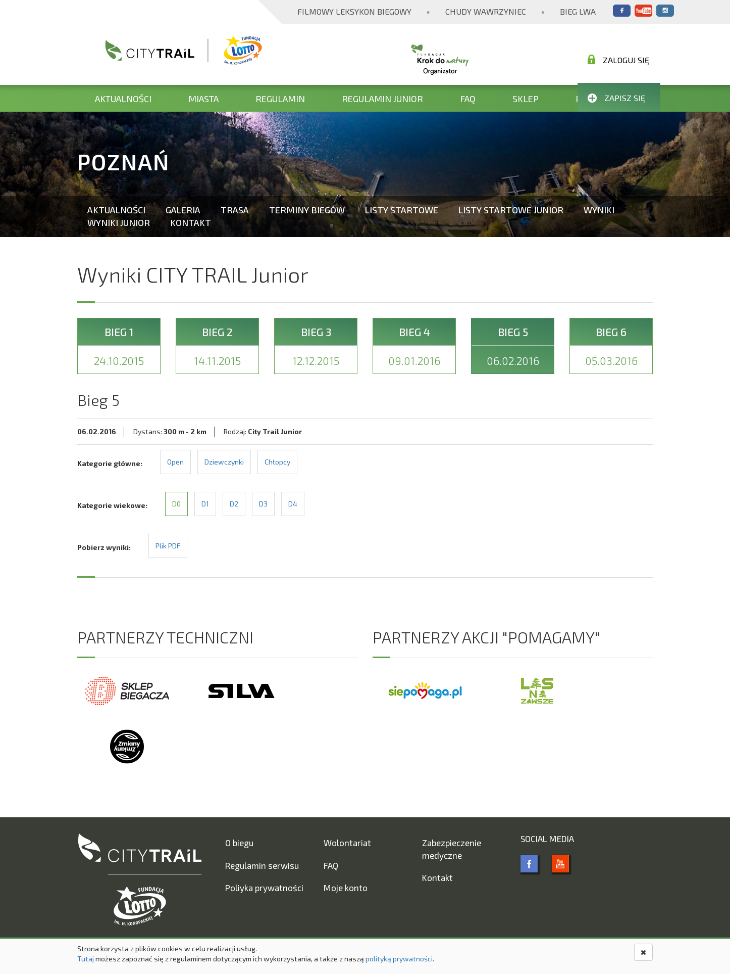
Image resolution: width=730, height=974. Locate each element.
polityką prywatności (399, 958)
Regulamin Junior (382, 98)
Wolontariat (347, 843)
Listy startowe (401, 209)
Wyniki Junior (118, 222)
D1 (205, 503)
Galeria (183, 209)
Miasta (203, 98)
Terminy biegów (307, 209)
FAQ (468, 98)
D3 (263, 503)
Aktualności (123, 98)
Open (175, 461)
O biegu (239, 843)
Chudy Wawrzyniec (485, 11)
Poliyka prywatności (264, 888)
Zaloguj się (618, 60)
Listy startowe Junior (510, 209)
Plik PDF (167, 545)
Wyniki (599, 209)
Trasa (235, 209)
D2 (234, 503)
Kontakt (190, 222)
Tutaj (85, 958)
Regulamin (280, 98)
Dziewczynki (224, 461)
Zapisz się (616, 98)
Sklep (525, 98)
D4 (292, 503)
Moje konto (346, 888)
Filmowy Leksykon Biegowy (354, 11)
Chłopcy (277, 461)
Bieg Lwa (578, 11)
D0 (176, 503)
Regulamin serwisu (262, 865)
